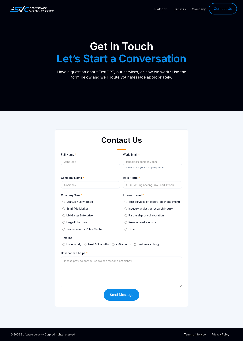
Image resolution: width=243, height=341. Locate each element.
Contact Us (223, 9)
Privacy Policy (220, 334)
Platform (160, 9)
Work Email (131, 154)
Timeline (67, 237)
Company (199, 9)
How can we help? (74, 253)
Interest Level (133, 195)
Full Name (69, 154)
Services (180, 9)
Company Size (71, 195)
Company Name (72, 177)
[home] (31, 9)
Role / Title (131, 177)
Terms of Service (195, 334)
